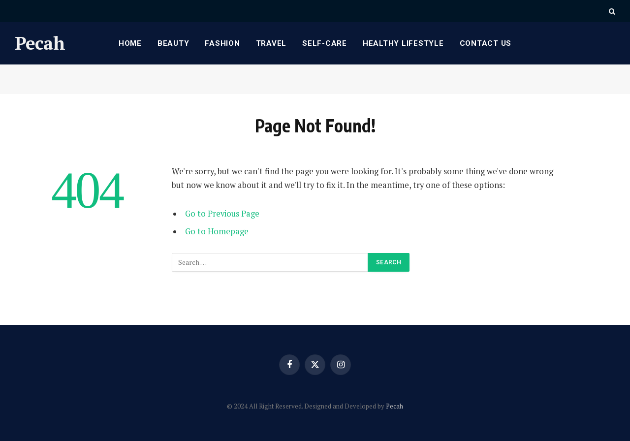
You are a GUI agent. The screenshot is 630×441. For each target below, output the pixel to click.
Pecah (394, 406)
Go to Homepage (217, 231)
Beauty (173, 43)
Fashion (222, 43)
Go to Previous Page (222, 213)
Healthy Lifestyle (403, 43)
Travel (271, 43)
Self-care (324, 43)
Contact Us (486, 43)
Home (130, 43)
